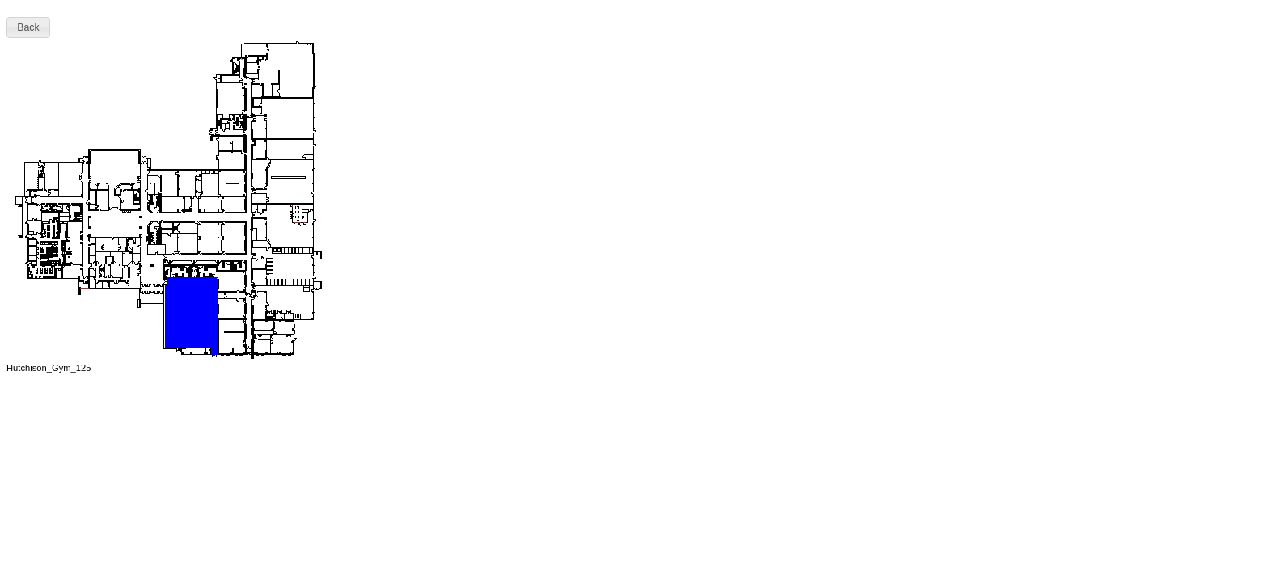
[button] (28, 27)
